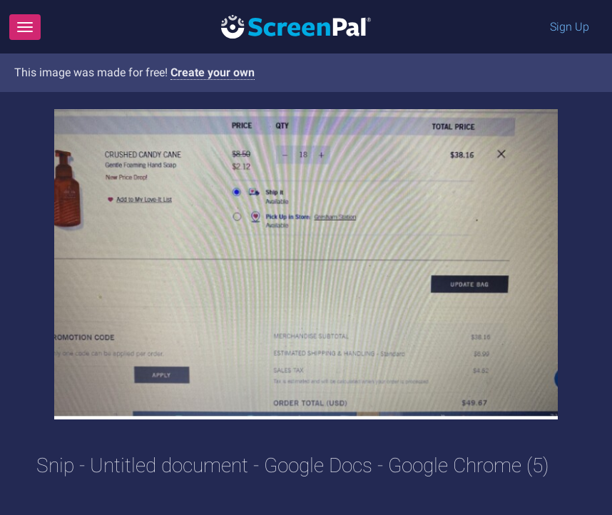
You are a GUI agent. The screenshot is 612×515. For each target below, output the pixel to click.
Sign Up (569, 27)
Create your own (212, 72)
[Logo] (296, 26)
